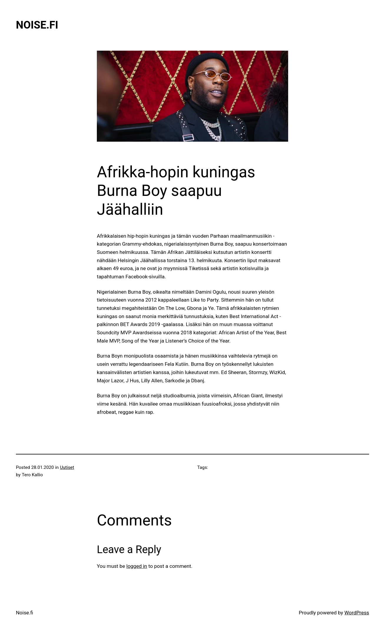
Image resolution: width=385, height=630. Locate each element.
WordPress (356, 613)
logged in (136, 566)
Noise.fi (37, 25)
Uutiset (67, 467)
